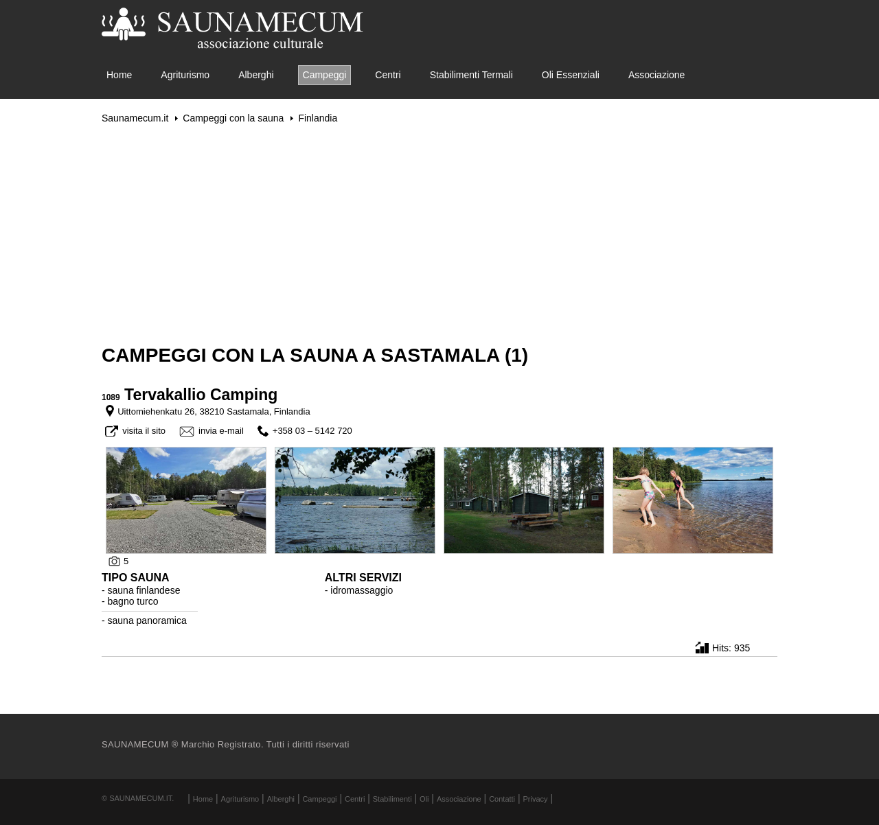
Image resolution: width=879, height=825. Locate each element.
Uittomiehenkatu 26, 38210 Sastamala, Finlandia (213, 411)
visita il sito (143, 431)
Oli (424, 799)
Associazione (656, 74)
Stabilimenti (392, 799)
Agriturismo (185, 74)
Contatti (502, 799)
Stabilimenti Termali (471, 74)
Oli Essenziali (571, 74)
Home (119, 74)
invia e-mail (221, 431)
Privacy (535, 799)
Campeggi (325, 74)
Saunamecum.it (135, 118)
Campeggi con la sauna (233, 118)
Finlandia (317, 118)
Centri (387, 74)
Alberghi (255, 74)
